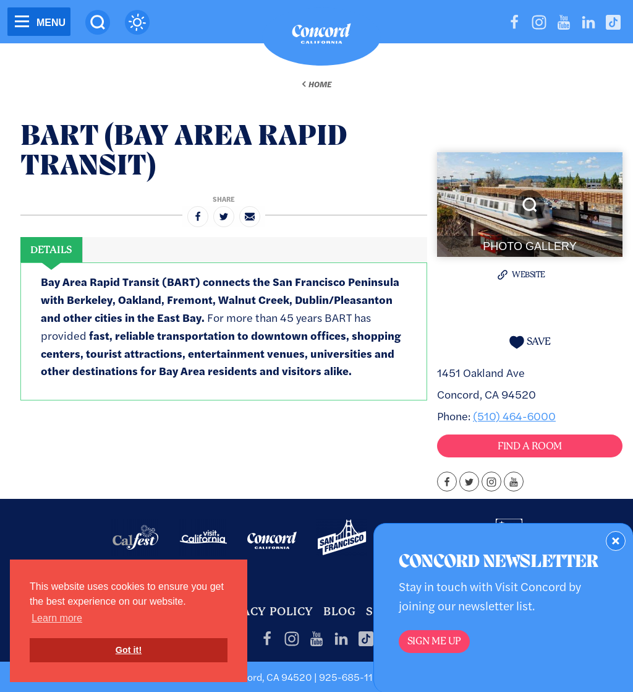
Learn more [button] (57, 618)
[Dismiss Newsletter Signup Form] (616, 541)
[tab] (51, 250)
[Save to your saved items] (529, 342)
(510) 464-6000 (514, 415)
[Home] (321, 36)
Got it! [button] (129, 650)
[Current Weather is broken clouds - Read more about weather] (137, 22)
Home (319, 84)
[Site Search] (97, 22)
